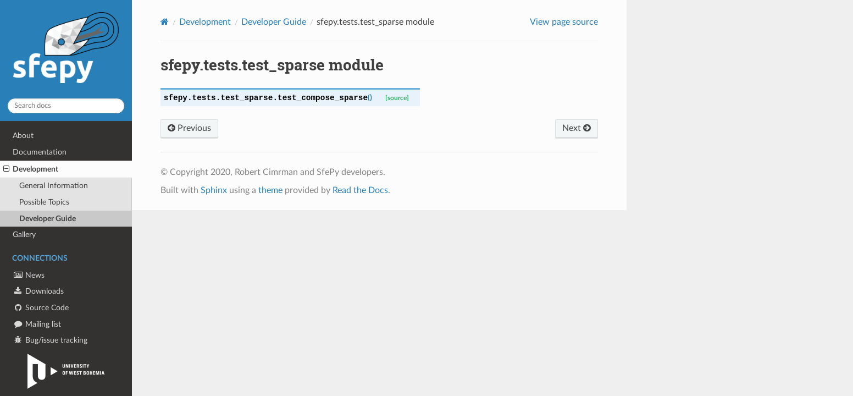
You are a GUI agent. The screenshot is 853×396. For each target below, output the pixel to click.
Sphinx (214, 190)
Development (30, 169)
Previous (189, 128)
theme (270, 190)
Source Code (41, 308)
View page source (564, 22)
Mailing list (37, 324)
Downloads (38, 291)
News (29, 275)
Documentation (40, 152)
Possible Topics (44, 202)
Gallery (24, 234)
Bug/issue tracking (50, 340)
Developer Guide (47, 219)
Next (576, 128)
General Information (53, 186)
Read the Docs (360, 190)
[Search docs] (66, 106)
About (23, 135)
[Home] (164, 21)
